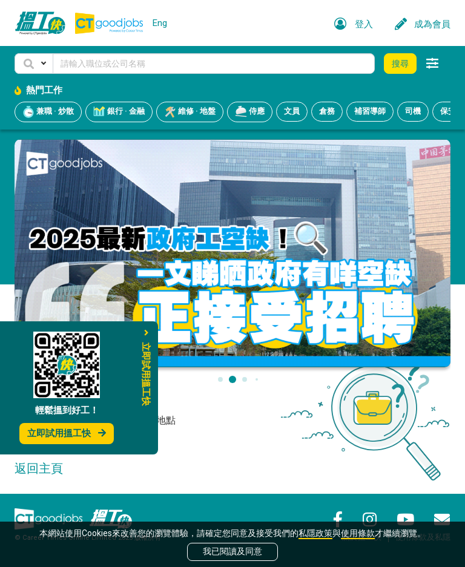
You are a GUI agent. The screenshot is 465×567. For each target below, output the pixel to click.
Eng (160, 23)
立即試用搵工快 (66, 433)
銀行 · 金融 (119, 112)
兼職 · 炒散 (48, 112)
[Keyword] (214, 63)
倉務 (327, 111)
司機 (413, 111)
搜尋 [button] (400, 63)
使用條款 (358, 533)
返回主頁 (39, 468)
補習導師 (370, 111)
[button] (34, 63)
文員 (292, 111)
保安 (448, 111)
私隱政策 (315, 533)
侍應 (250, 112)
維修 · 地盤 (190, 112)
